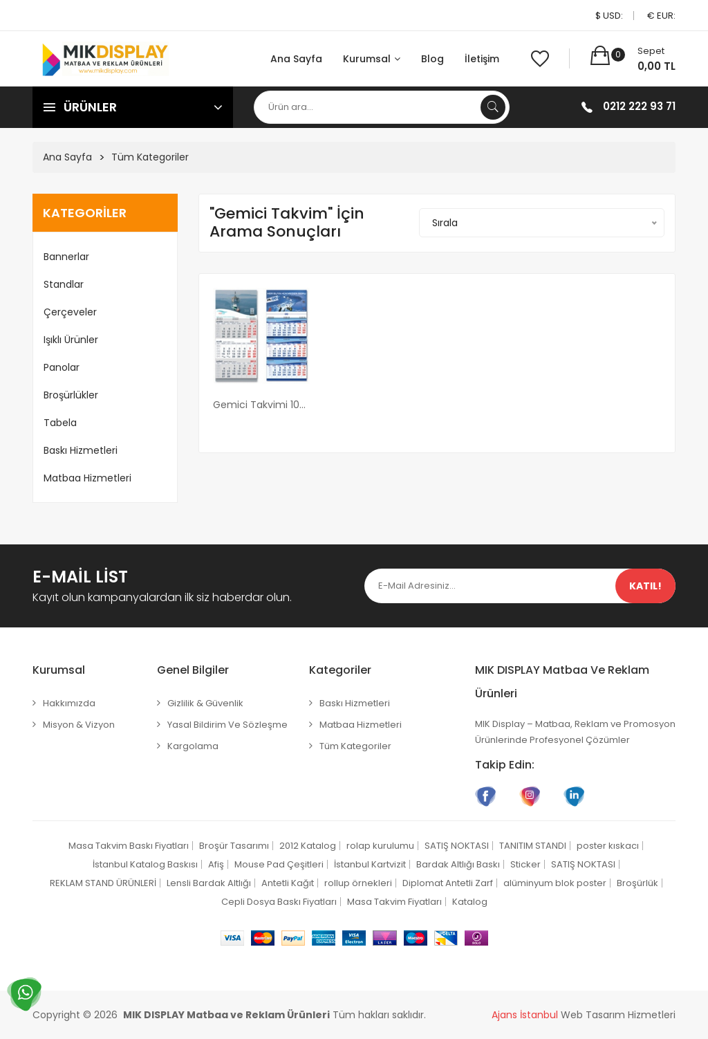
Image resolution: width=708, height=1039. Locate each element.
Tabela (60, 423)
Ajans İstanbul (525, 1015)
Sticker (525, 864)
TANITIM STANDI (532, 845)
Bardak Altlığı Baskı (458, 864)
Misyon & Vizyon (79, 724)
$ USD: (609, 15)
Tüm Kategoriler (150, 157)
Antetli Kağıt (287, 883)
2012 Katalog (307, 845)
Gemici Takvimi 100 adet (261, 405)
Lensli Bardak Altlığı (209, 883)
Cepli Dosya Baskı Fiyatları (279, 901)
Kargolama (192, 746)
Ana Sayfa (296, 59)
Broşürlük (637, 883)
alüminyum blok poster (554, 883)
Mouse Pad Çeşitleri (279, 864)
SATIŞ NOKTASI (457, 845)
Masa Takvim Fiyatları (394, 901)
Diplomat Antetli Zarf (447, 883)
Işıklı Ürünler (71, 340)
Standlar (64, 284)
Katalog (469, 901)
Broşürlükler (71, 395)
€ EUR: (661, 15)
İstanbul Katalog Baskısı (145, 864)
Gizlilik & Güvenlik (205, 703)
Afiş (216, 864)
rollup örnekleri (358, 883)
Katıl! (645, 586)
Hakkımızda (69, 703)
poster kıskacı (608, 845)
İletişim (482, 59)
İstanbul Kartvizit (370, 864)
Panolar (62, 367)
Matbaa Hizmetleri (87, 478)
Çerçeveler (70, 312)
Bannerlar (66, 257)
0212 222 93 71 (639, 106)
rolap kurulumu (380, 845)
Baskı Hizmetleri (81, 450)
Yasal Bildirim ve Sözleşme (227, 724)
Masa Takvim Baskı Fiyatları (128, 845)
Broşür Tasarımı (234, 845)
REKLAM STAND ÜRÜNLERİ (103, 883)
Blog (432, 59)
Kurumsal (371, 59)
